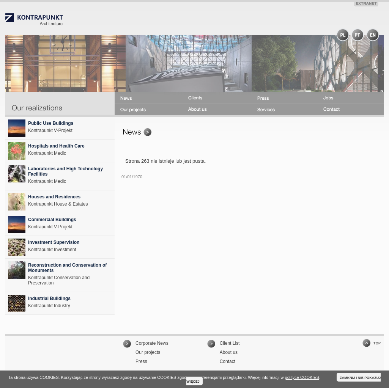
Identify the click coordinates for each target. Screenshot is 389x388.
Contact (227, 361)
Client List (230, 343)
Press (141, 361)
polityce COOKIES (302, 377)
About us (229, 352)
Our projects (147, 352)
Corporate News (152, 343)
